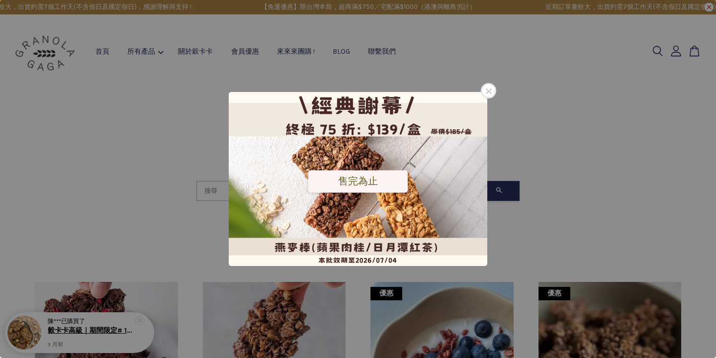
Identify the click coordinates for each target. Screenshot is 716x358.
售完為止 (358, 181)
